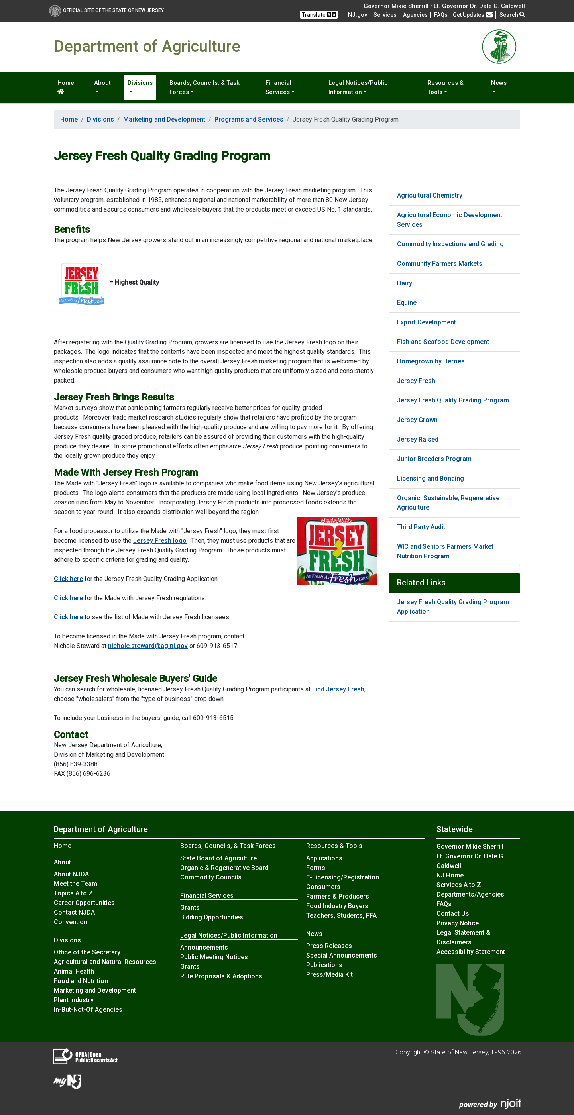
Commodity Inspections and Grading (450, 244)
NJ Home (450, 875)
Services (385, 15)
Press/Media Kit (329, 974)
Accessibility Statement (470, 952)
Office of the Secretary (87, 952)
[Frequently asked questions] (441, 15)
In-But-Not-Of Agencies (88, 1009)
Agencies (415, 15)
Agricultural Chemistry (429, 195)
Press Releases (329, 946)
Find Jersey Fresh (338, 689)
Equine (407, 302)
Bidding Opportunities (211, 917)
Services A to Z (458, 885)
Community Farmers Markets (439, 263)
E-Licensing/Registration (342, 877)
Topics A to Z (73, 893)
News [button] (499, 82)
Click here (68, 579)
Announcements (204, 947)
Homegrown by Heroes (431, 361)
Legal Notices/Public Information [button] (358, 87)
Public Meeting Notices (214, 957)
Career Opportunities (84, 903)
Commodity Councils (211, 877)
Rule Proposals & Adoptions (221, 976)
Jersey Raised (417, 439)
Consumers (323, 887)
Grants (190, 907)
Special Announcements (341, 955)
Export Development (426, 322)
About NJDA (71, 874)
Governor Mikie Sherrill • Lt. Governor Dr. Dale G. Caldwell (444, 6)
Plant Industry (74, 1000)
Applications (324, 858)
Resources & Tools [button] (445, 87)
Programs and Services (248, 119)
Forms (315, 868)
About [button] (102, 82)
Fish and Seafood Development (443, 341)
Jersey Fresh (416, 381)
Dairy (404, 283)
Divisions (100, 119)
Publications (324, 965)
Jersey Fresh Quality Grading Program (453, 400)
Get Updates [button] (473, 15)
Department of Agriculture (101, 829)
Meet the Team (75, 883)
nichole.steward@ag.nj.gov (148, 646)
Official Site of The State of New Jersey (106, 10)
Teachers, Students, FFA (341, 915)
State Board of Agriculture (218, 858)
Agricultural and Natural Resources (105, 962)
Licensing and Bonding (430, 478)
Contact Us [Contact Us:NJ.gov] (452, 913)
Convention (70, 922)
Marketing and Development (164, 119)
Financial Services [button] (278, 87)
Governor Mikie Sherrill (469, 846)
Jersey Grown (417, 420)
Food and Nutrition (81, 981)
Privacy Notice (457, 923)
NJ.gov (357, 15)
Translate (319, 14)
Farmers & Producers (337, 896)
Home (65, 86)
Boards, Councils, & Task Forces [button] (204, 87)
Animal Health (74, 971)
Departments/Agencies (470, 894)
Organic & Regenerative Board (224, 868)
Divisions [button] (140, 82)
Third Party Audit (421, 527)
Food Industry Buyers (337, 906)
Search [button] (512, 15)
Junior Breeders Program (434, 459)
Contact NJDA (74, 912)
